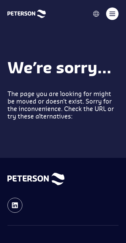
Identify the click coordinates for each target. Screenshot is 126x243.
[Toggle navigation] (112, 13)
